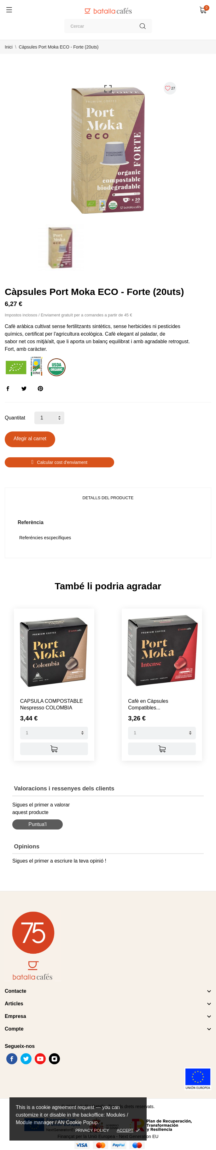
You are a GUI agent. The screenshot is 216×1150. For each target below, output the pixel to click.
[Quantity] (54, 729)
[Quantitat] (49, 418)
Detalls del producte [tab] (108, 497)
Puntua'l (37, 820)
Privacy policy (92, 1130)
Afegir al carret (30, 438)
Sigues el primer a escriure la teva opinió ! (59, 856)
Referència (31, 522)
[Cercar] (108, 26)
